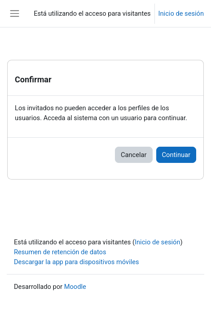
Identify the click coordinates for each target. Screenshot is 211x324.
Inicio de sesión (181, 13)
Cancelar (134, 155)
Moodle (75, 287)
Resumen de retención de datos (60, 252)
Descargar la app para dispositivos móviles (76, 262)
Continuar (176, 155)
